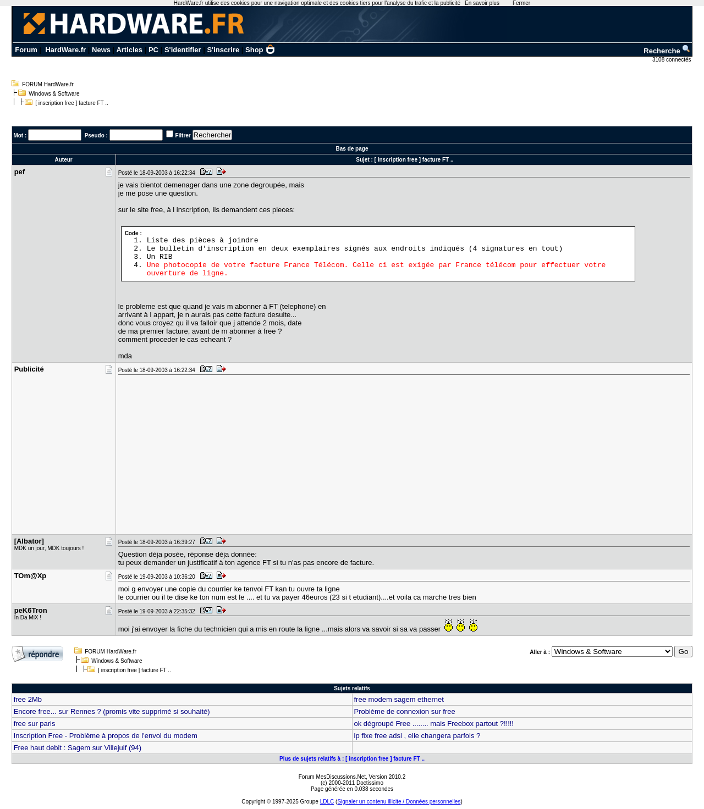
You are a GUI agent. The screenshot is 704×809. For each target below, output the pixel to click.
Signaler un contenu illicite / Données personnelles (398, 802)
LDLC (327, 802)
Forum (26, 50)
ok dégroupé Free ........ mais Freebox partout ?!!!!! (434, 723)
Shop (260, 50)
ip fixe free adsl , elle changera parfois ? (417, 736)
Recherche (667, 51)
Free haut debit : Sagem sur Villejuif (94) (77, 748)
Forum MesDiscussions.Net (332, 777)
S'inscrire (223, 50)
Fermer (521, 3)
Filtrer (182, 135)
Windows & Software (54, 94)
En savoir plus (482, 3)
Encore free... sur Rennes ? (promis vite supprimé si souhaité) (112, 711)
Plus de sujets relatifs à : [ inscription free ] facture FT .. (352, 759)
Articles (129, 50)
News (101, 50)
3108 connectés (672, 60)
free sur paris (35, 723)
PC (153, 50)
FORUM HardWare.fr (48, 84)
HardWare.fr (65, 50)
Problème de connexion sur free (404, 711)
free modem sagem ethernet (399, 699)
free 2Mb (28, 699)
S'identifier (182, 50)
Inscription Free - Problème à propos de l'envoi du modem (105, 736)
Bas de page (352, 149)
